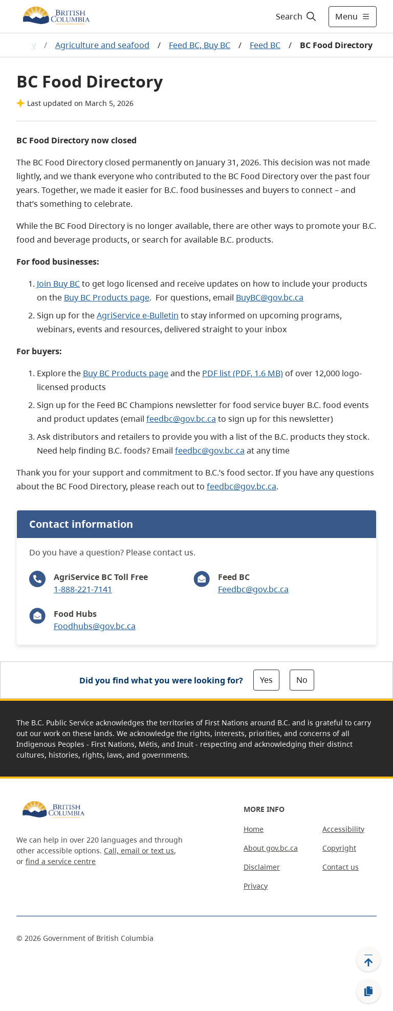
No (302, 679)
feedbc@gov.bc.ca (181, 418)
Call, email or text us (139, 850)
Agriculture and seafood (102, 45)
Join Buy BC (58, 283)
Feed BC (265, 45)
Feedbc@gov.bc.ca (253, 589)
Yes (266, 679)
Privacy (256, 886)
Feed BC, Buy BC (199, 45)
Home (254, 829)
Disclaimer (262, 867)
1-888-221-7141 (83, 589)
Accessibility (343, 829)
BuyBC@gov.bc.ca (269, 297)
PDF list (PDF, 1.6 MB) (242, 373)
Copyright (339, 848)
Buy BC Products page (106, 297)
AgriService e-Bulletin (138, 315)
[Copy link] (368, 991)
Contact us (340, 867)
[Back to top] (368, 959)
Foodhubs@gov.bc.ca (95, 626)
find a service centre (61, 861)
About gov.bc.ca (271, 848)
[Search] (296, 16)
